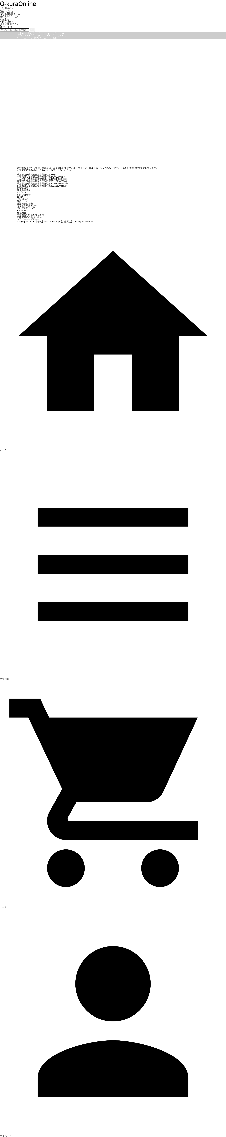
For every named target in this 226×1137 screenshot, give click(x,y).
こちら (42, 170)
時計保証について (9, 17)
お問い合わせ (6, 21)
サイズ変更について (10, 15)
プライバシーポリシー (28, 219)
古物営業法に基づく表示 (29, 217)
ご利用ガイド (6, 8)
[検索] (32, 30)
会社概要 (21, 212)
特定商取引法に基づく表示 (30, 215)
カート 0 (6, 27)
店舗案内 (4, 19)
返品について (6, 10)
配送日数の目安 (8, 13)
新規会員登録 (24, 190)
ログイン (14, 24)
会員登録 (4, 24)
